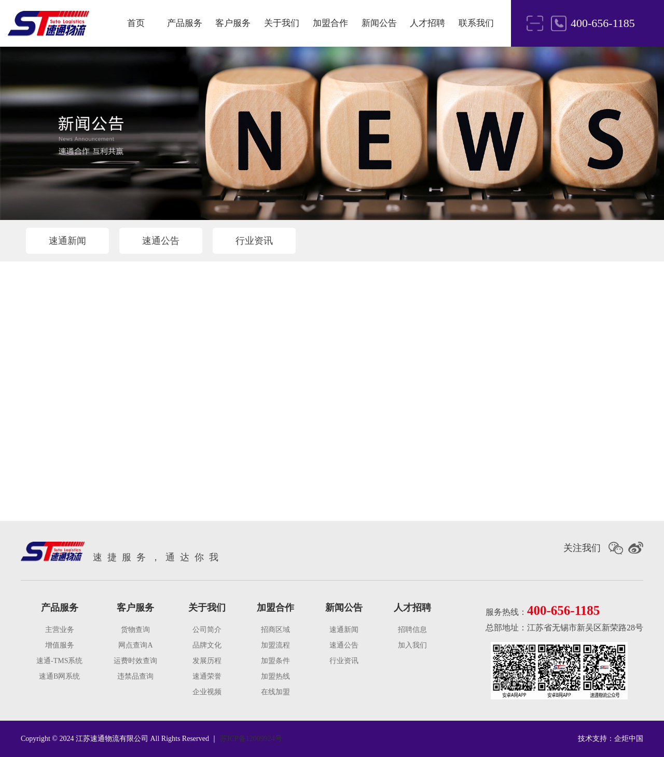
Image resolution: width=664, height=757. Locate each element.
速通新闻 (67, 241)
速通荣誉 (207, 676)
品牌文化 (207, 645)
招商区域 (275, 630)
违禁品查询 (135, 676)
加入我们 (412, 645)
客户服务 (233, 23)
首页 (136, 23)
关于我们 (281, 23)
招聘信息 (412, 630)
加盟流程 (275, 645)
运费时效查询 (135, 661)
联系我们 (476, 23)
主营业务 (59, 630)
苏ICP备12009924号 (251, 738)
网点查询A (135, 645)
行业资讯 (254, 241)
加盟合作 (330, 23)
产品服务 (184, 23)
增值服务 (59, 645)
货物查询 (135, 630)
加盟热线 (275, 676)
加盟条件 (275, 661)
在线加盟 (275, 692)
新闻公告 (379, 23)
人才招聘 (427, 23)
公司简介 (207, 630)
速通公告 (160, 241)
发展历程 (207, 661)
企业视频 (207, 692)
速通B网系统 (59, 676)
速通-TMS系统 (59, 661)
